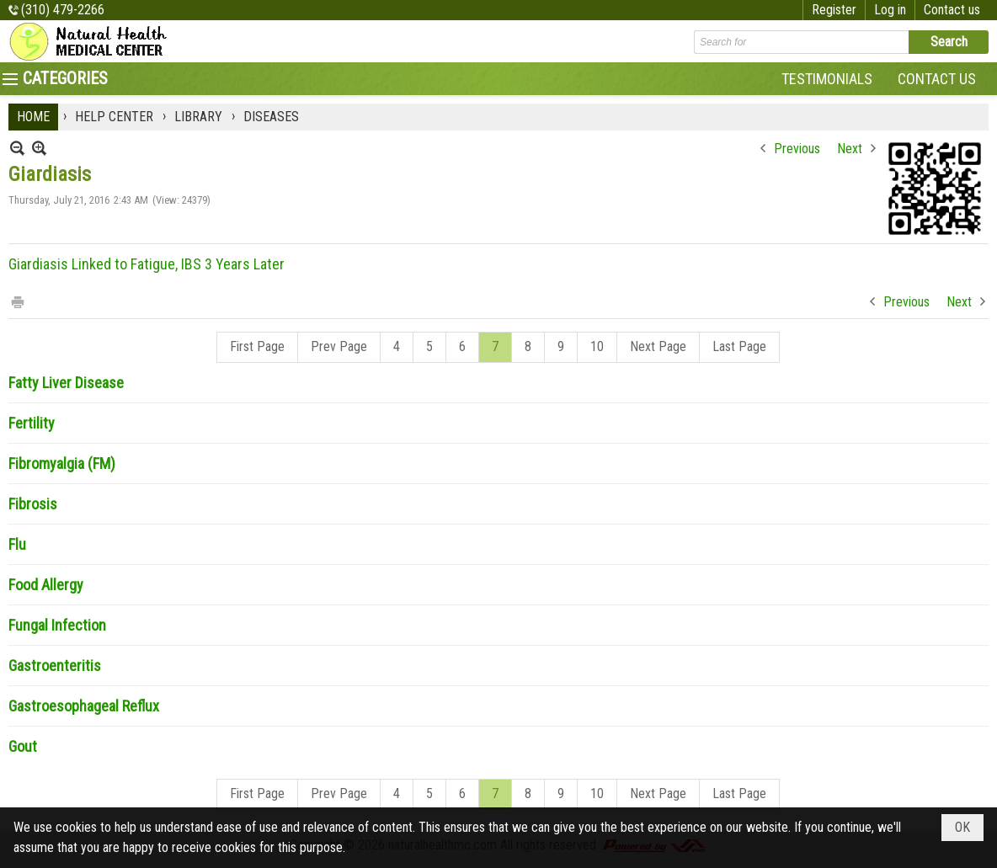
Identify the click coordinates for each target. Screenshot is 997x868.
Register (834, 10)
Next (849, 149)
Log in (890, 10)
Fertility (31, 423)
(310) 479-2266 (62, 10)
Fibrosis (32, 504)
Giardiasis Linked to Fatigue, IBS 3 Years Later (146, 264)
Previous (797, 149)
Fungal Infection (57, 625)
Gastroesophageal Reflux (83, 706)
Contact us (952, 10)
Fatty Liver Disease (66, 382)
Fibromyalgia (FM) (61, 463)
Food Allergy (45, 585)
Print (16, 301)
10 (597, 346)
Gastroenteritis (54, 665)
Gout (22, 746)
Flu (17, 544)
